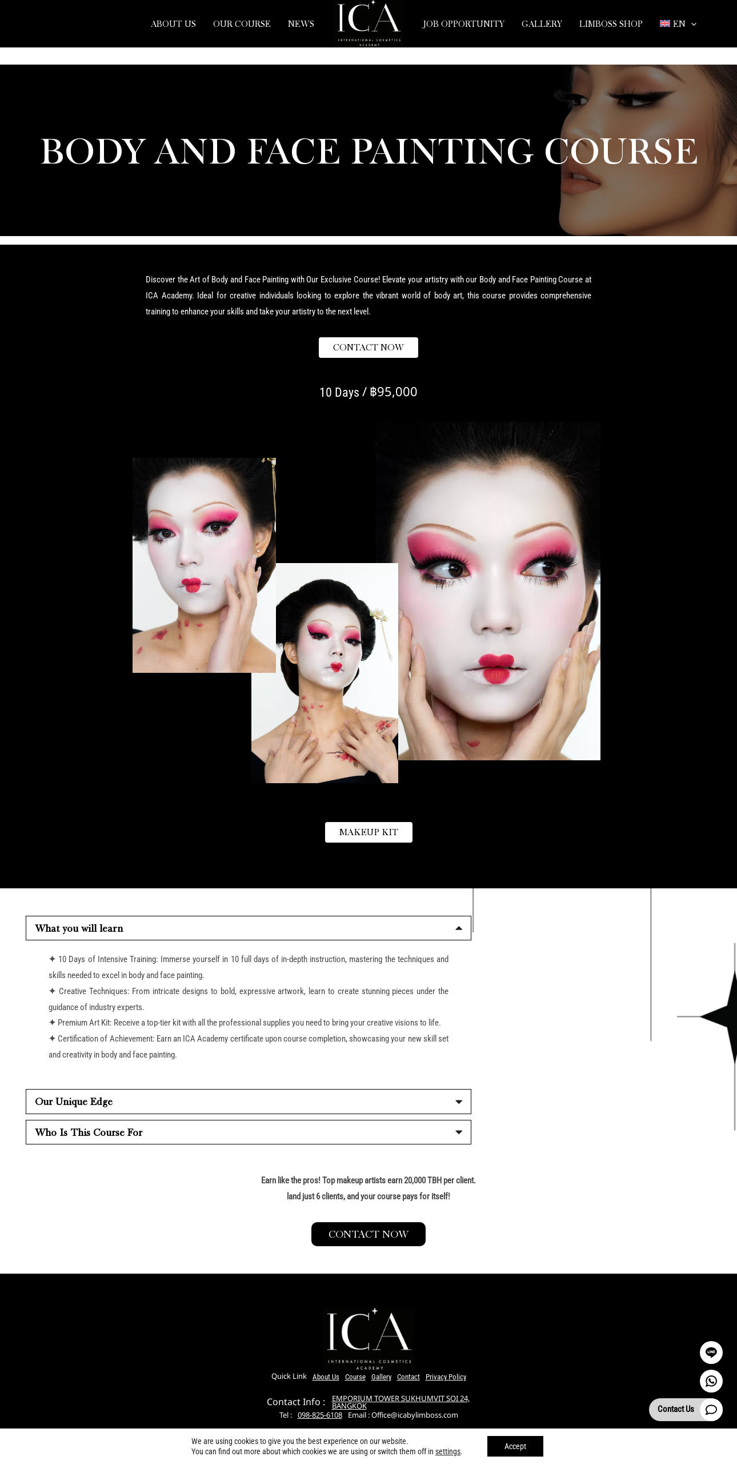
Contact (408, 1377)
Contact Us (676, 1409)
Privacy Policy (446, 1377)
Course (355, 1377)
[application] (691, 24)
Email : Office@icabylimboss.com (403, 1415)
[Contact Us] (711, 1409)
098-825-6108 (320, 1415)
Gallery (381, 1377)
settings (447, 1451)
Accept (515, 1446)
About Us (326, 1377)
